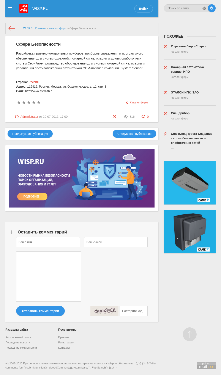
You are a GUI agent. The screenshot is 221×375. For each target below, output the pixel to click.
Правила (63, 337)
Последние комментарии (21, 347)
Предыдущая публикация (30, 133)
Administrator (29, 116)
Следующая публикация (134, 133)
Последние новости (17, 342)
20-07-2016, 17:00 (55, 116)
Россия (34, 82)
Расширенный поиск (18, 337)
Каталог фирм (139, 102)
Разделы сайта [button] (16, 329)
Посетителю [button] (67, 329)
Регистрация (66, 342)
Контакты (64, 347)
